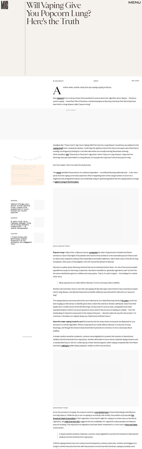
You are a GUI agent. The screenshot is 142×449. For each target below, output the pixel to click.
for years (125, 301)
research (60, 98)
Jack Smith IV (59, 81)
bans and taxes (131, 425)
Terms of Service (37, 184)
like (67, 154)
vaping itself (58, 148)
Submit (39, 181)
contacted (93, 252)
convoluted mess (102, 412)
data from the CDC (72, 422)
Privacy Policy (14, 185)
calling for (65, 346)
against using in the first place (67, 182)
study (58, 173)
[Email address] (27, 176)
